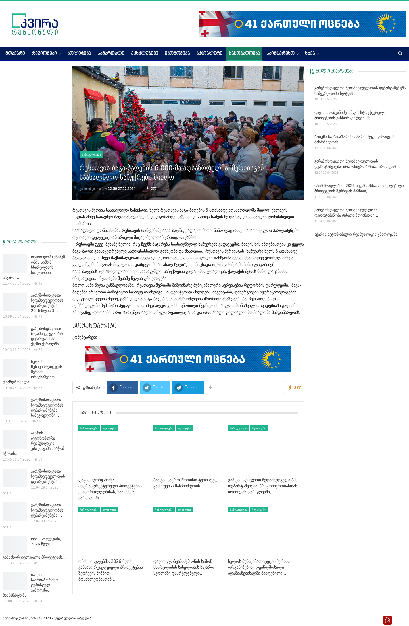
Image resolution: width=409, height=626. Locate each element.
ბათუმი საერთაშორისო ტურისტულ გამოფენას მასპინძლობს (354, 139)
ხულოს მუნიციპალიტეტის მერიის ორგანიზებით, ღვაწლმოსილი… (32, 201)
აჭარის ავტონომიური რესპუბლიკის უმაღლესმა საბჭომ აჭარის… (33, 272)
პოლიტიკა (79, 53)
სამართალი (110, 53)
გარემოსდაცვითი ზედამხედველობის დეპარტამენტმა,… (47, 339)
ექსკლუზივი (144, 53)
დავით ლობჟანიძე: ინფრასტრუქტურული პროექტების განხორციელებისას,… (350, 115)
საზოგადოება (244, 53)
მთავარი (15, 53)
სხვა (310, 53)
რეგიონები (44, 53)
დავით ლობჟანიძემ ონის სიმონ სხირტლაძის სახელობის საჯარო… (34, 96)
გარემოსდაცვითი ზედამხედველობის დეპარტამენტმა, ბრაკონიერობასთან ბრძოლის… (357, 164)
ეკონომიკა (177, 53)
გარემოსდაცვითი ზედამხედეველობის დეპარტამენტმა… (48, 305)
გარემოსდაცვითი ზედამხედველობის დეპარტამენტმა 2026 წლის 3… (47, 132)
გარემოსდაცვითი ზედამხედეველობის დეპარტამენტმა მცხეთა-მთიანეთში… (347, 212)
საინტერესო (280, 53)
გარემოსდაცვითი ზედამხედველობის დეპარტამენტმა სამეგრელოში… (47, 237)
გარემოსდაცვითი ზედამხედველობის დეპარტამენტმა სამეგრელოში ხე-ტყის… (360, 91)
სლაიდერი (109, 428)
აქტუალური (209, 53)
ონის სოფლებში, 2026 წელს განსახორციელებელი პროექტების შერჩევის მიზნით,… (359, 188)
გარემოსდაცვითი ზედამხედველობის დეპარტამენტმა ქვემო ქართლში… (47, 165)
